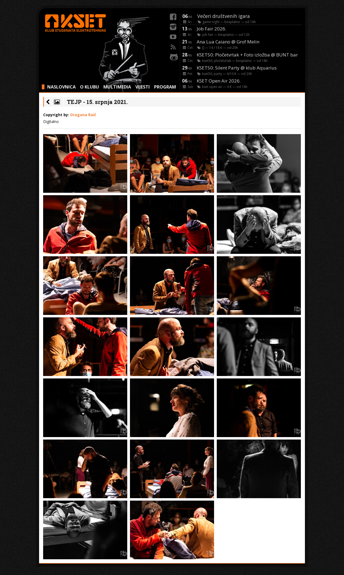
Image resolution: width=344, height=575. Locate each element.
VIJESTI (142, 87)
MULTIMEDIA (117, 87)
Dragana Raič (83, 114)
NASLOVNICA (61, 87)
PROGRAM (165, 87)
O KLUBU (89, 87)
